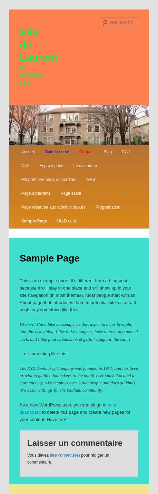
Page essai (70, 193)
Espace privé (51, 165)
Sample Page (34, 221)
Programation (108, 207)
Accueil (28, 151)
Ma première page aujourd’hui (48, 179)
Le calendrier (85, 165)
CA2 (25, 165)
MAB (90, 179)
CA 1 (126, 151)
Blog (107, 151)
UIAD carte (67, 221)
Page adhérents (36, 193)
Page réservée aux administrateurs (53, 207)
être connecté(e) (65, 455)
